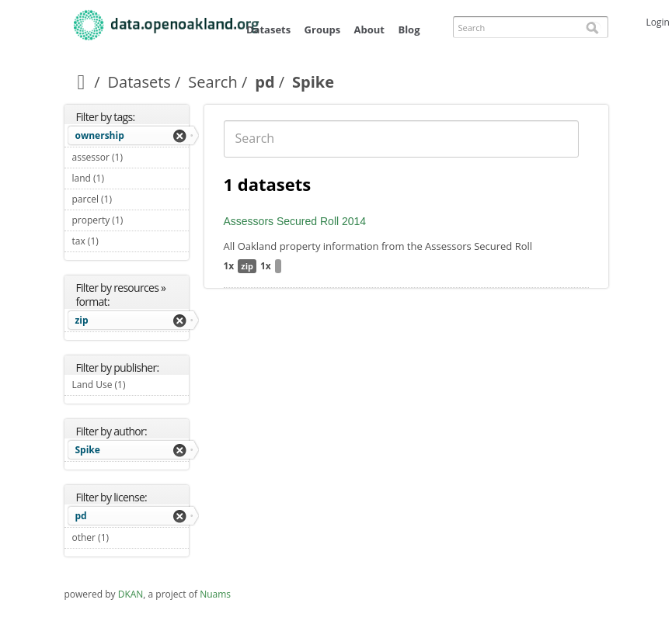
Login (658, 22)
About (369, 29)
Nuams (215, 594)
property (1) (130, 222)
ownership (99, 135)
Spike (87, 449)
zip (82, 320)
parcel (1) (130, 199)
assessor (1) (130, 159)
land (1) (122, 178)
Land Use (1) (130, 386)
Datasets (268, 29)
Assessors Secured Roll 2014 (295, 221)
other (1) (127, 537)
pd (264, 81)
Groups (323, 29)
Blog (409, 29)
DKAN (131, 594)
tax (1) (117, 241)
